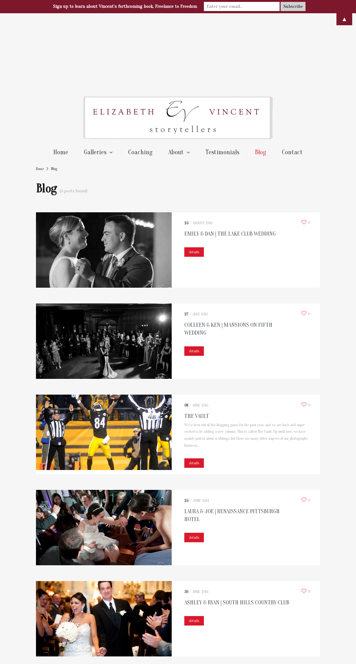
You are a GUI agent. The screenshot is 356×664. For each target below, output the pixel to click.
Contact (292, 77)
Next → (237, 601)
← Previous (54, 601)
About (176, 77)
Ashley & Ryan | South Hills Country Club (236, 527)
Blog (260, 77)
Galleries (95, 77)
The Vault (196, 341)
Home (60, 77)
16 (215, 601)
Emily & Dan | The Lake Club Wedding (230, 159)
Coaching (140, 77)
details (194, 177)
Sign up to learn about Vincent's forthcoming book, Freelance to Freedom (125, 6)
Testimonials (222, 77)
